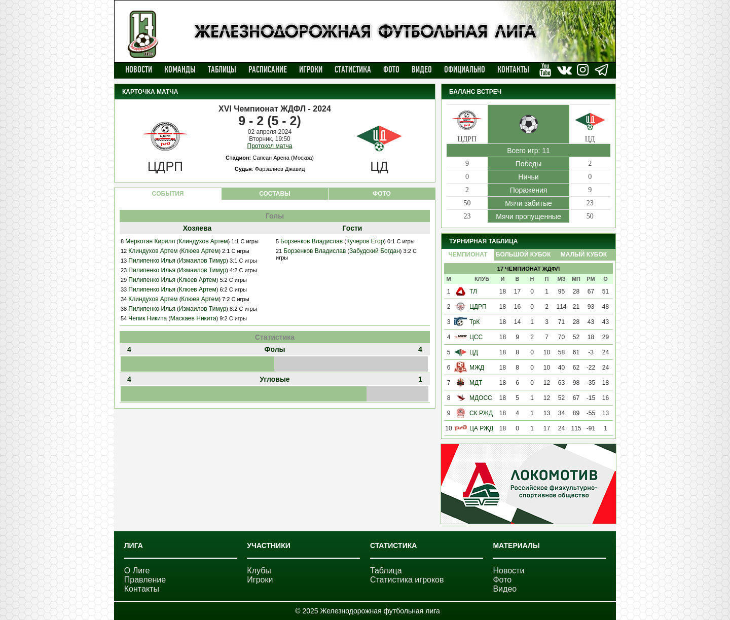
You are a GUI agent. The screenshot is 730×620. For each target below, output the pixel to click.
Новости (138, 69)
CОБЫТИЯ (168, 193)
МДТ (475, 382)
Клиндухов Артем (203, 241)
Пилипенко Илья (151, 260)
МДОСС (480, 398)
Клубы (259, 570)
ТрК (474, 321)
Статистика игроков (407, 579)
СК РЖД (481, 413)
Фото (391, 69)
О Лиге (137, 570)
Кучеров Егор (365, 241)
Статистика (353, 69)
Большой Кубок (523, 254)
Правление (145, 579)
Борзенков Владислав (311, 241)
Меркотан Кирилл (150, 241)
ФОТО (382, 193)
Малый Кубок (584, 254)
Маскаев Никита (193, 318)
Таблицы (222, 69)
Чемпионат (467, 254)
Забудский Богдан (374, 250)
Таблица (386, 570)
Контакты (513, 69)
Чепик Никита (147, 318)
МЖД (476, 367)
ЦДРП (478, 306)
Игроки (310, 69)
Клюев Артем (199, 250)
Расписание (267, 69)
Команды (180, 69)
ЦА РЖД (481, 428)
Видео (422, 69)
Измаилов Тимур (203, 260)
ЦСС (476, 337)
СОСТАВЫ (274, 193)
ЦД (473, 352)
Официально (464, 69)
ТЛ (473, 291)
